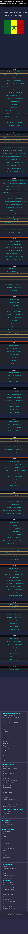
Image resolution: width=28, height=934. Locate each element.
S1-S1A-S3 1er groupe (14, 241)
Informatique (6, 843)
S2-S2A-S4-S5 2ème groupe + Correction (14, 153)
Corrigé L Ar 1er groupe (14, 330)
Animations (5, 873)
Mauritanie (5, 731)
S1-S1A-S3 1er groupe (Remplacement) (14, 141)
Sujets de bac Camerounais (9, 896)
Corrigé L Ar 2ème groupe (14, 336)
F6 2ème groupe (14, 656)
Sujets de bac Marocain (8, 887)
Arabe (4, 850)
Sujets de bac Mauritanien (9, 892)
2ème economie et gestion (9, 794)
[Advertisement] (14, 50)
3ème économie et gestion (9, 785)
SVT (4, 838)
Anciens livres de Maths (8, 860)
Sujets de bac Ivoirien (8, 894)
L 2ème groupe (14, 107)
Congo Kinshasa (7, 748)
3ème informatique (7, 787)
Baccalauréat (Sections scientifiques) (11, 722)
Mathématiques (6, 831)
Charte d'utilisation (11, 913)
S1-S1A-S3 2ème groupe (14, 80)
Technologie (6, 841)
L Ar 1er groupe (14, 326)
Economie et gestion (8, 845)
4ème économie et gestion (9, 773)
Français (5, 855)
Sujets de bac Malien (8, 899)
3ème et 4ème (6, 816)
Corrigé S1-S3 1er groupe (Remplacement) (14, 470)
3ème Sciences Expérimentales (10, 780)
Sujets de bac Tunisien (8, 882)
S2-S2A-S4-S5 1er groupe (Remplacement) (14, 150)
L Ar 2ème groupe (14, 333)
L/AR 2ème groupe (14, 101)
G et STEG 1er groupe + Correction (14, 113)
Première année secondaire (9, 715)
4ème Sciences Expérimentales (10, 768)
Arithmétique (6, 827)
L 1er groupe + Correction (14, 165)
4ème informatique (7, 775)
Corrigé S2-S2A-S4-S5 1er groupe (14, 284)
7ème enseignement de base (10, 806)
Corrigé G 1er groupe (14, 406)
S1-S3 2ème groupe (14, 275)
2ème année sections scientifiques (11, 717)
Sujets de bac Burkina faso (9, 904)
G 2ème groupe (14, 482)
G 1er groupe (14, 357)
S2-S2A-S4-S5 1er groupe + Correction (14, 83)
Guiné (4, 750)
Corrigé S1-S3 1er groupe (14, 272)
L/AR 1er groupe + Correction (14, 95)
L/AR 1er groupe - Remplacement (14, 98)
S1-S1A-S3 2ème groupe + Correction (14, 144)
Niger (4, 755)
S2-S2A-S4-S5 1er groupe (14, 281)
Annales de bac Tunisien (9, 908)
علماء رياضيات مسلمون (8, 878)
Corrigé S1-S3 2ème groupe (14, 308)
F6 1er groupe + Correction (14, 125)
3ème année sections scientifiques (11, 720)
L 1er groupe (14, 104)
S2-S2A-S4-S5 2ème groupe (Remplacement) (14, 156)
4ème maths (6, 766)
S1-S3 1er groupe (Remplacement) (14, 467)
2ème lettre (6, 797)
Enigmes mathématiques (9, 871)
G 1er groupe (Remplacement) (14, 553)
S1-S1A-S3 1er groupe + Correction (14, 72)
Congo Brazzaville (7, 746)
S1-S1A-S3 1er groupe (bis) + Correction (14, 138)
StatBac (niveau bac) (8, 824)
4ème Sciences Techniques (9, 771)
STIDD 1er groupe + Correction (14, 122)
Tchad (4, 757)
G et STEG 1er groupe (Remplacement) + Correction (14, 118)
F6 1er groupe (14, 409)
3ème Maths (6, 778)
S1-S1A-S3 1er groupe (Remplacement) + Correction (14, 76)
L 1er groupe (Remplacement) (14, 168)
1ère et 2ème (6, 813)
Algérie (4, 729)
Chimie (4, 836)
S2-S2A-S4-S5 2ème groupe (14, 92)
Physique (5, 833)
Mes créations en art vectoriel (10, 868)
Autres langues (6, 857)
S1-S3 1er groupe (14, 268)
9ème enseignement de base (10, 802)
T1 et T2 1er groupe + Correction (14, 110)
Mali (4, 734)
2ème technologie (7, 792)
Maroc (4, 726)
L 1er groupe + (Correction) (14, 213)
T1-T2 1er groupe (14, 412)
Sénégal (5, 741)
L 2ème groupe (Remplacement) (14, 171)
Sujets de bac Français (8, 889)
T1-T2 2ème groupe (14, 629)
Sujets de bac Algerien (8, 885)
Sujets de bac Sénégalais (9, 901)
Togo (4, 760)
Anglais (5, 852)
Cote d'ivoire (6, 736)
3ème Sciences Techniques (9, 783)
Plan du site (18, 913)
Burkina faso (6, 743)
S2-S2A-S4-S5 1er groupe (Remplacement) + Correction (14, 88)
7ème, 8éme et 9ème (8, 811)
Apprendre (5, 866)
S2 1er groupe (14, 363)
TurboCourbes (6, 822)
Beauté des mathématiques (9, 875)
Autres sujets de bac (8, 906)
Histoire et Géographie (8, 848)
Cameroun (5, 738)
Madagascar (6, 753)
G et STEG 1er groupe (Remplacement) (14, 229)
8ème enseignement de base (10, 804)
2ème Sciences (6, 790)
